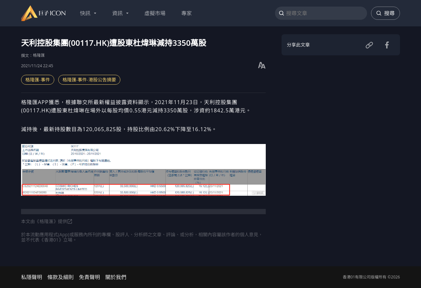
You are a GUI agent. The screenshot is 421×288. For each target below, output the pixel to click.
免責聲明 (89, 277)
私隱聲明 (31, 277)
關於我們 (115, 277)
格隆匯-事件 (37, 79)
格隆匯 (39, 55)
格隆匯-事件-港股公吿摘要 (89, 79)
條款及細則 (60, 277)
